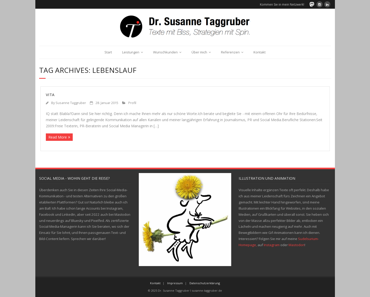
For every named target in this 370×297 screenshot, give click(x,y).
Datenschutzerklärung (204, 283)
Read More (57, 137)
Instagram (272, 245)
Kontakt (259, 52)
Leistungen (130, 52)
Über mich (199, 52)
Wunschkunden (165, 52)
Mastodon (296, 245)
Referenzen (230, 52)
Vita (50, 94)
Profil (132, 103)
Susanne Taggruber (71, 103)
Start (108, 52)
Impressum (175, 283)
